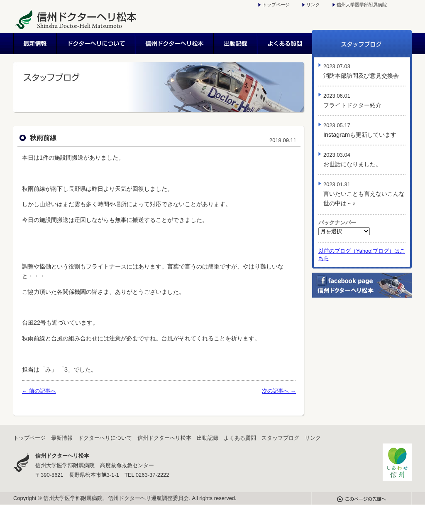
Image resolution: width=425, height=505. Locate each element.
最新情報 (35, 43)
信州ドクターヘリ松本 (175, 43)
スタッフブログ (362, 43)
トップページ (276, 4)
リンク (313, 4)
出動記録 (236, 43)
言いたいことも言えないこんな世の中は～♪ (364, 194)
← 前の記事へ (39, 391)
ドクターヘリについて (96, 43)
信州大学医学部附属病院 (362, 4)
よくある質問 (285, 43)
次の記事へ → (279, 391)
